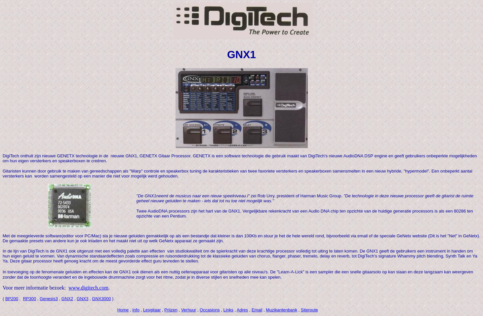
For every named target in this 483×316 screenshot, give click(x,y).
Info (136, 309)
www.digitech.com (88, 288)
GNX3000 (101, 298)
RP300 (29, 298)
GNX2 (67, 298)
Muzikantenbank (281, 309)
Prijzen (171, 309)
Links (228, 309)
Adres (242, 309)
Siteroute (309, 309)
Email (257, 309)
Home (123, 309)
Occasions (210, 309)
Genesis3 (49, 298)
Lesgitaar (152, 309)
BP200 (11, 298)
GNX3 (82, 298)
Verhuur (188, 309)
